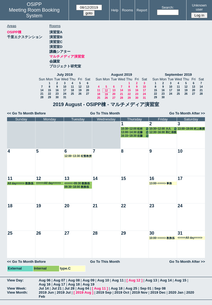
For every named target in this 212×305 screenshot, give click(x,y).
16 (57, 90)
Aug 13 (151, 280)
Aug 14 (166, 280)
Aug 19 (88, 284)
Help (114, 10)
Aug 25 (131, 288)
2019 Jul (63, 292)
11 (72, 86)
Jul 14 (44, 288)
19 (79, 90)
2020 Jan (176, 292)
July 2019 (65, 75)
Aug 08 (74, 280)
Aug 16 (44, 284)
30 (57, 97)
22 (49, 93)
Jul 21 (57, 288)
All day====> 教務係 (20, 183)
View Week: (16, 288)
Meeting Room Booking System (34, 12)
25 (72, 93)
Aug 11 (118, 280)
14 (41, 90)
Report (142, 10)
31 (64, 97)
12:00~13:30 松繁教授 (78, 156)
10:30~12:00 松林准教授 (135, 128)
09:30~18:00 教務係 (77, 186)
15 (49, 90)
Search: (168, 7)
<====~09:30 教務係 (77, 183)
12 (79, 86)
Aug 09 (88, 280)
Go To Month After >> (187, 113)
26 (79, 93)
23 (57, 93)
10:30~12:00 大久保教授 (163, 128)
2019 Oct (121, 292)
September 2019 (178, 75)
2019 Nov (139, 292)
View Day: (15, 280)
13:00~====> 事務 (160, 183)
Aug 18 (74, 284)
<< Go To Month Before (26, 113)
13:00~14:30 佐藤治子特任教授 (135, 132)
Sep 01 (146, 288)
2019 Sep (103, 292)
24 (64, 93)
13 (87, 86)
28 (41, 97)
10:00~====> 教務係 (162, 238)
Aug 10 (103, 280)
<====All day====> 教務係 (48, 183)
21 (41, 93)
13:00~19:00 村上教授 (191, 128)
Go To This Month (105, 113)
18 (72, 90)
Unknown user (199, 7)
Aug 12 (134, 280)
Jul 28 (70, 288)
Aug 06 (44, 280)
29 (49, 97)
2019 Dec (158, 292)
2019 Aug (83, 292)
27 (87, 93)
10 (64, 86)
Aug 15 (180, 280)
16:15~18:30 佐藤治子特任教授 (135, 135)
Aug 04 (83, 288)
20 (87, 90)
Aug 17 (59, 284)
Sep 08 (160, 288)
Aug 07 (59, 280)
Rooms (127, 10)
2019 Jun (46, 292)
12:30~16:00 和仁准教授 (162, 132)
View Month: (17, 292)
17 (64, 90)
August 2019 (121, 75)
